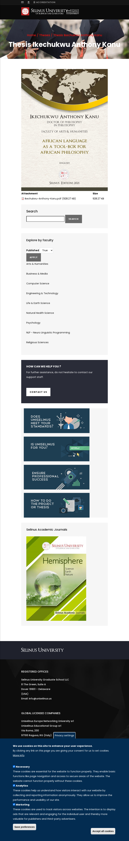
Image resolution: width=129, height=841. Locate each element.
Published (32, 250)
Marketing (22, 804)
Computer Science (37, 283)
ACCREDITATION (44, 2)
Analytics (22, 785)
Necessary (23, 766)
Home (31, 35)
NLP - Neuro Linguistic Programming (48, 332)
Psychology (33, 322)
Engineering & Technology (42, 293)
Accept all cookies (103, 831)
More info (18, 755)
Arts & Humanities (37, 264)
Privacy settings (64, 735)
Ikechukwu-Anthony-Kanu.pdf (43, 198)
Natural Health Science (40, 313)
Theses (44, 35)
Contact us (38, 392)
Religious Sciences (37, 342)
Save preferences (24, 827)
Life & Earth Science (38, 303)
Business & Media (37, 273)
